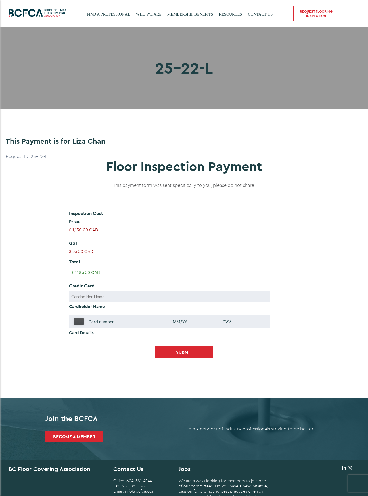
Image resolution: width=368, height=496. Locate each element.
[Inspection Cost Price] (184, 230)
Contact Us (260, 14)
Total (74, 261)
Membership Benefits (190, 14)
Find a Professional (108, 14)
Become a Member (74, 436)
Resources (230, 14)
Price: (74, 221)
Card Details (81, 332)
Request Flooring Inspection (316, 13)
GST (73, 243)
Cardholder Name (87, 306)
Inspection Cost (86, 213)
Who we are (149, 14)
